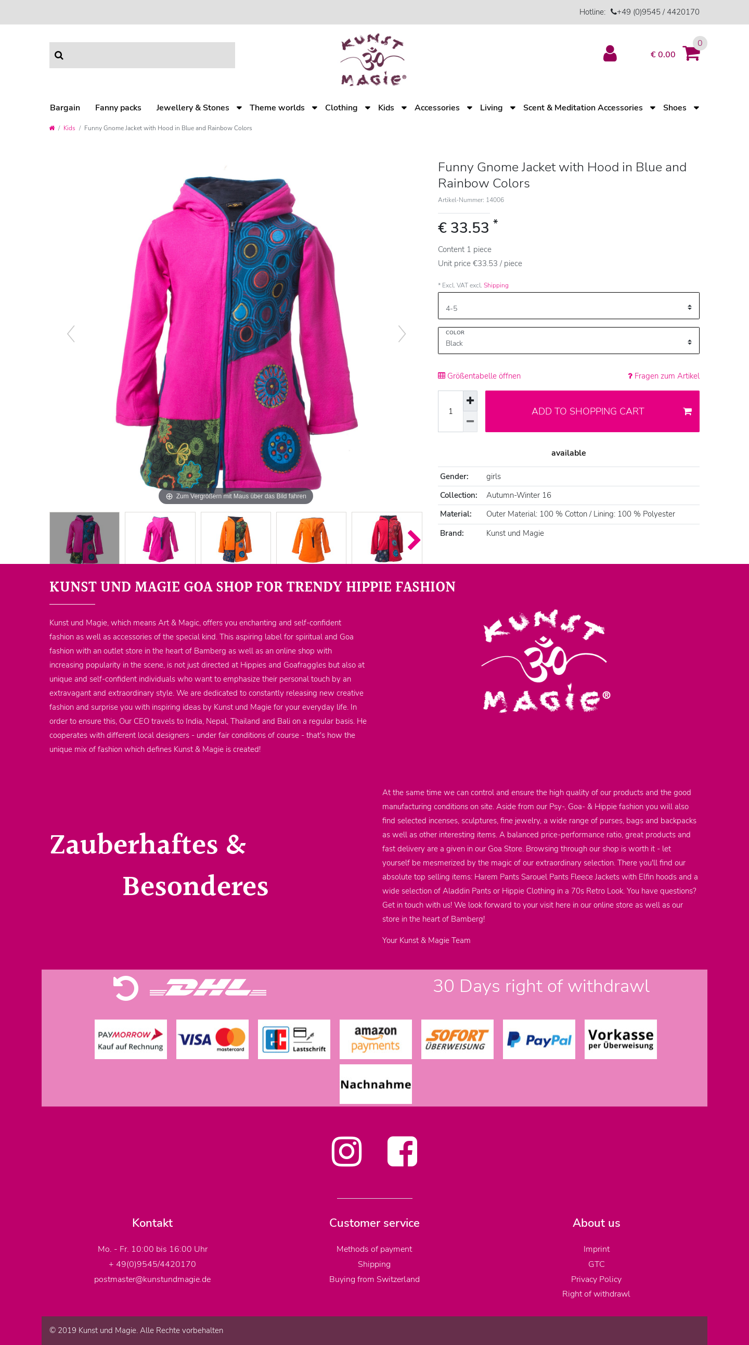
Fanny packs (118, 108)
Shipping (496, 285)
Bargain (65, 108)
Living (491, 108)
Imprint (597, 1249)
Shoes (675, 108)
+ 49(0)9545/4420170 (152, 1264)
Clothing (341, 108)
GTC (596, 1264)
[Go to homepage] (52, 128)
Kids (386, 108)
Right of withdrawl (596, 1294)
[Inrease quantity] (470, 401)
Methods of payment (374, 1249)
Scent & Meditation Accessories (583, 108)
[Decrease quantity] (470, 421)
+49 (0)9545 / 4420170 (658, 12)
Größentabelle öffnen (479, 376)
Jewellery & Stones (193, 108)
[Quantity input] (450, 411)
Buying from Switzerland (374, 1279)
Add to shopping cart (612, 411)
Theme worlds (277, 108)
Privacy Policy (596, 1279)
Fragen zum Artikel (664, 376)
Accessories (437, 108)
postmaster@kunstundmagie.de (152, 1279)
